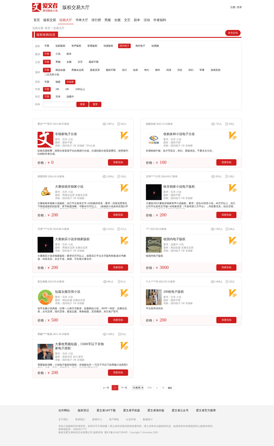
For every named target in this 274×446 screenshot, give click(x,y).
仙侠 (135, 70)
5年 (67, 89)
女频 (69, 62)
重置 (95, 104)
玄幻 (124, 70)
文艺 (80, 62)
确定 (170, 388)
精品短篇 (60, 70)
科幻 (191, 70)
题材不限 (94, 62)
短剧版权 (60, 45)
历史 (179, 70)
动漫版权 (108, 45)
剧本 (69, 54)
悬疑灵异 (95, 70)
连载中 (70, 96)
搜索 (82, 104)
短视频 (155, 45)
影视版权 (92, 45)
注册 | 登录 (236, 7)
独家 (58, 82)
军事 (202, 70)
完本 (58, 96)
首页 (47, 28)
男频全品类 (77, 70)
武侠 (168, 70)
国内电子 (124, 45)
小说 (58, 54)
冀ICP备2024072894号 (116, 432)
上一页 (106, 387)
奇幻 (146, 70)
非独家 (70, 82)
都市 (157, 70)
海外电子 (140, 45)
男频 (58, 62)
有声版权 (76, 45)
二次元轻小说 (51, 74)
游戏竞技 (216, 70)
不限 (46, 45)
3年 (57, 89)
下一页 (124, 387)
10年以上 (80, 89)
